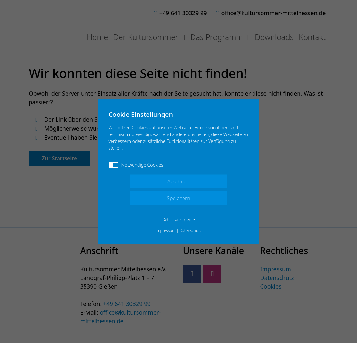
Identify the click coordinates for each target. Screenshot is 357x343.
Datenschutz (190, 230)
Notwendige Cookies (136, 165)
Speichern (178, 198)
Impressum (165, 230)
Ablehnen (178, 181)
